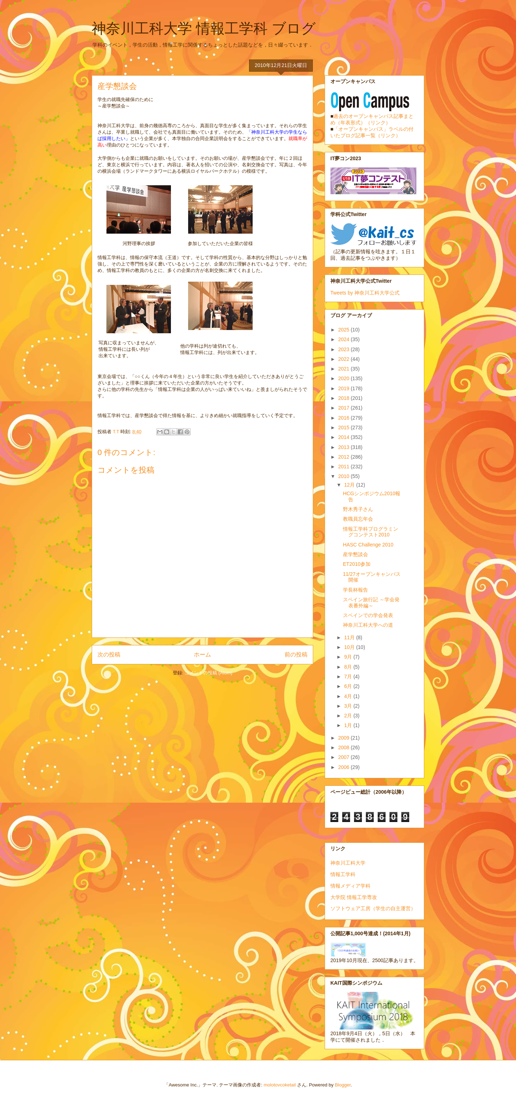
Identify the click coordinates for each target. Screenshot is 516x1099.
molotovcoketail (280, 1085)
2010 (344, 476)
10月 (350, 647)
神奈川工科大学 (348, 863)
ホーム (202, 654)
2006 (344, 767)
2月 (348, 715)
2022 (344, 359)
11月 (350, 637)
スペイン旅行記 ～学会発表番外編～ (371, 602)
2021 (344, 369)
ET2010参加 (357, 564)
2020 (344, 378)
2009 (344, 738)
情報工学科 (342, 874)
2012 (344, 457)
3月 (348, 706)
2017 (344, 408)
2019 (344, 388)
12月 (350, 485)
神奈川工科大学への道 (368, 625)
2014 (344, 437)
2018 (344, 398)
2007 (344, 757)
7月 (348, 676)
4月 (348, 696)
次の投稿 (108, 654)
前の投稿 (296, 654)
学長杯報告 (355, 590)
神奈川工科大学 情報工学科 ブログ (204, 28)
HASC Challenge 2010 (368, 545)
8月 (348, 667)
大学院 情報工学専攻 (353, 897)
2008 (344, 747)
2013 (344, 447)
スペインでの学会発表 (368, 615)
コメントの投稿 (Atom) (209, 672)
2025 (344, 330)
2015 (344, 427)
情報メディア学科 (350, 886)
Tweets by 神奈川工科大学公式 (365, 293)
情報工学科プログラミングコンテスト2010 (370, 532)
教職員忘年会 (358, 519)
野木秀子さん (358, 509)
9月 (348, 657)
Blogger (342, 1085)
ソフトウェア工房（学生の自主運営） (373, 908)
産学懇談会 (355, 554)
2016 (344, 418)
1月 (348, 725)
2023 (344, 349)
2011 (344, 466)
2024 (344, 339)
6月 (348, 686)
